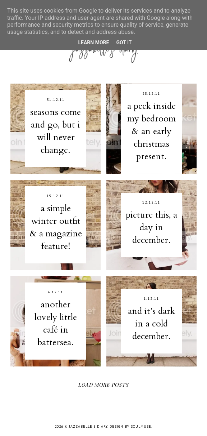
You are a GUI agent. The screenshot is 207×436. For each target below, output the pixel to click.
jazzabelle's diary (88, 426)
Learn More (93, 42)
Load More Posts (103, 384)
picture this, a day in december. (151, 227)
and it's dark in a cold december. (151, 323)
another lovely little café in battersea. (55, 323)
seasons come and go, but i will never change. (55, 131)
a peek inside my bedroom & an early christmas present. (151, 131)
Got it (124, 42)
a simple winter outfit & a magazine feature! (55, 227)
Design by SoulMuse (130, 426)
